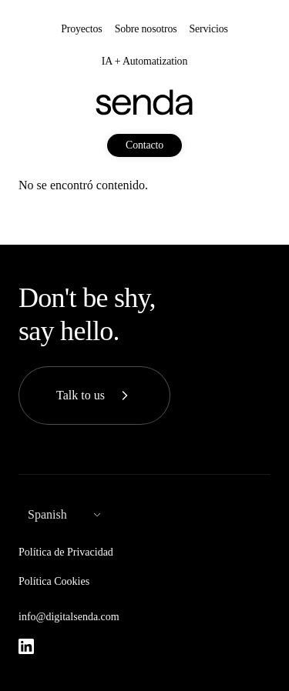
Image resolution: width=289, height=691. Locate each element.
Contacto (144, 145)
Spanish (47, 514)
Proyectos (81, 29)
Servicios (208, 29)
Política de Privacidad (65, 552)
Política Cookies (53, 581)
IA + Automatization (144, 61)
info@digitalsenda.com (68, 617)
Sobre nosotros (146, 29)
